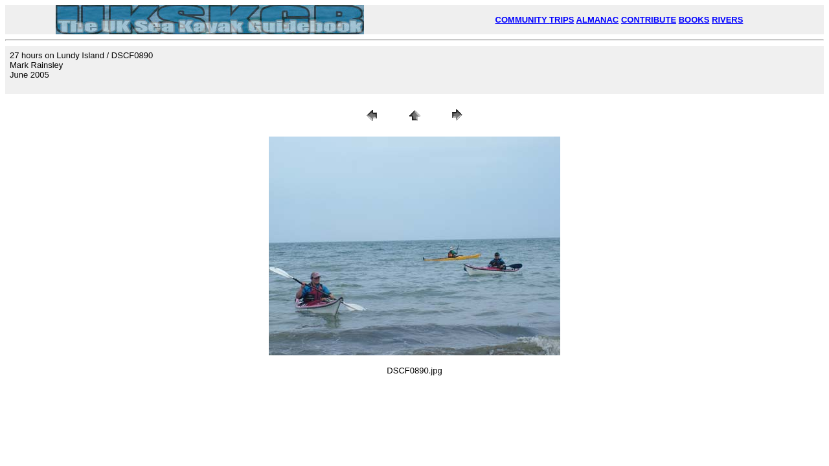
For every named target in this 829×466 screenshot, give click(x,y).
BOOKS (694, 20)
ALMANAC (597, 20)
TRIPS (561, 20)
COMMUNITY (522, 20)
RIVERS (727, 20)
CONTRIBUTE (648, 20)
